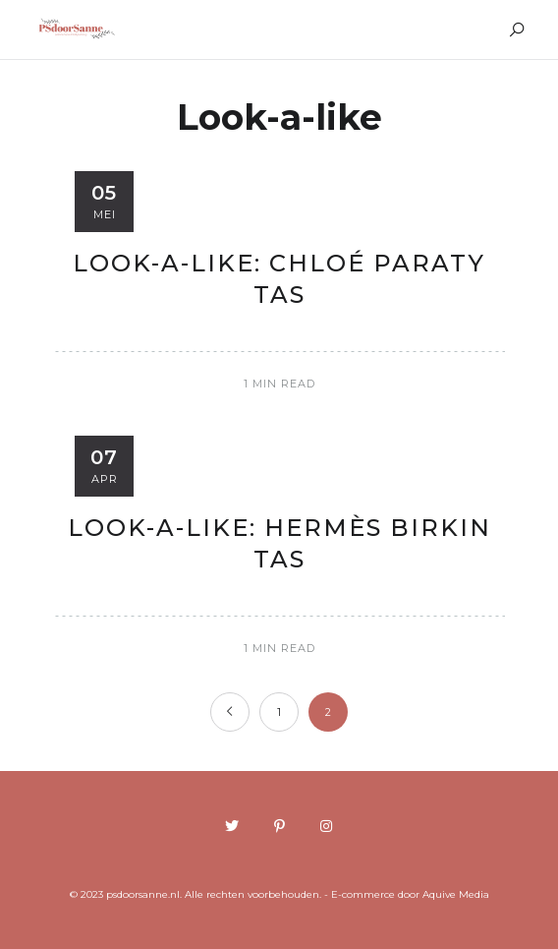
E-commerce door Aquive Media (410, 894)
